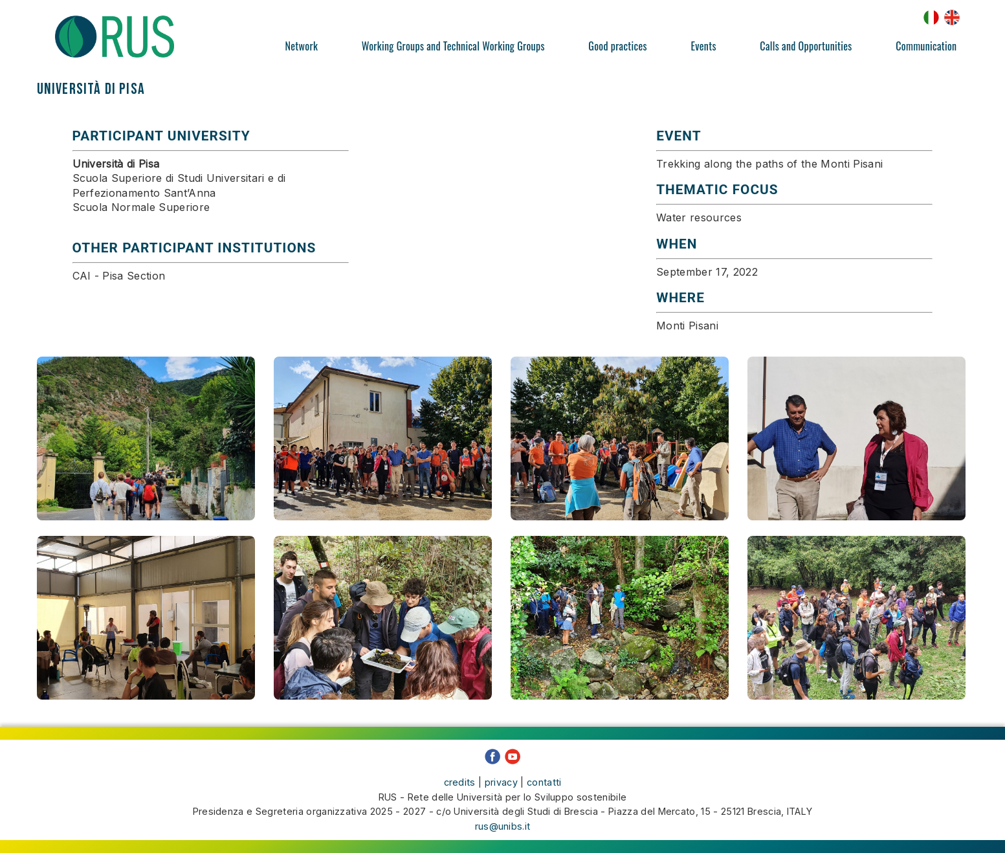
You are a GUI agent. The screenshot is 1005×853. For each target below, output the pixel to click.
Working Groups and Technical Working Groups (453, 46)
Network (301, 46)
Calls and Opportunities (806, 46)
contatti (544, 782)
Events (703, 46)
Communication (926, 46)
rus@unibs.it (503, 826)
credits (460, 782)
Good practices (617, 46)
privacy (501, 782)
